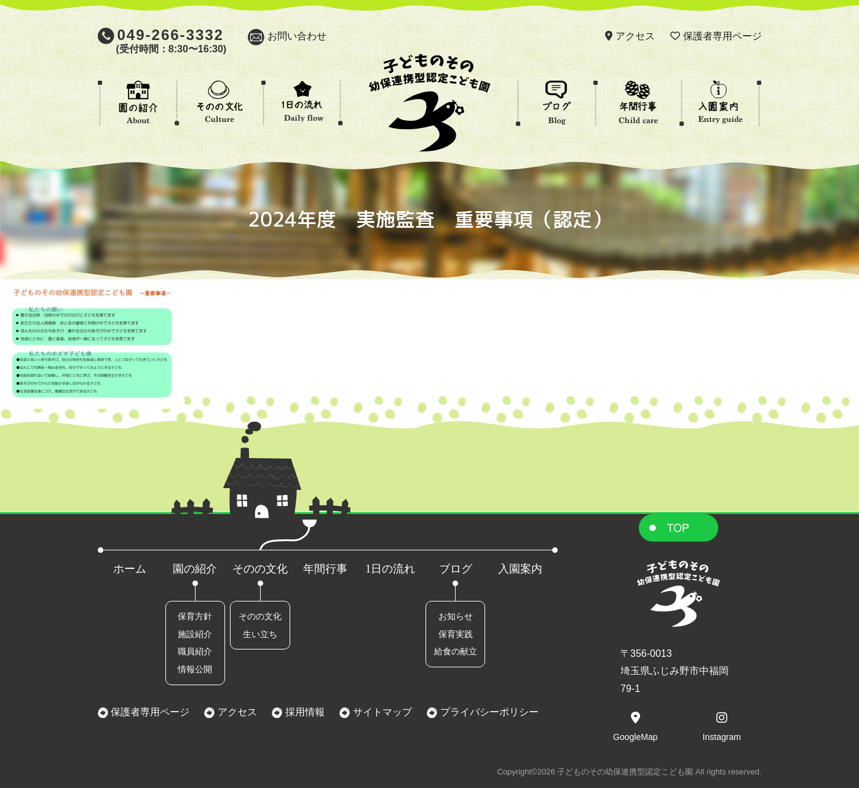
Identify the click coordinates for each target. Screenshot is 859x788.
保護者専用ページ (722, 36)
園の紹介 (195, 569)
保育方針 (195, 616)
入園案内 (520, 569)
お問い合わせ (297, 36)
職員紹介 (195, 651)
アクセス (635, 36)
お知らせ (455, 616)
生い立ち (260, 634)
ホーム (129, 569)
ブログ (455, 569)
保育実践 (455, 634)
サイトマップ (380, 712)
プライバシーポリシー (487, 712)
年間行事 (325, 569)
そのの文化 (260, 569)
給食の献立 (455, 651)
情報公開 (195, 669)
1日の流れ (390, 569)
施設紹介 (195, 634)
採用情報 (303, 712)
